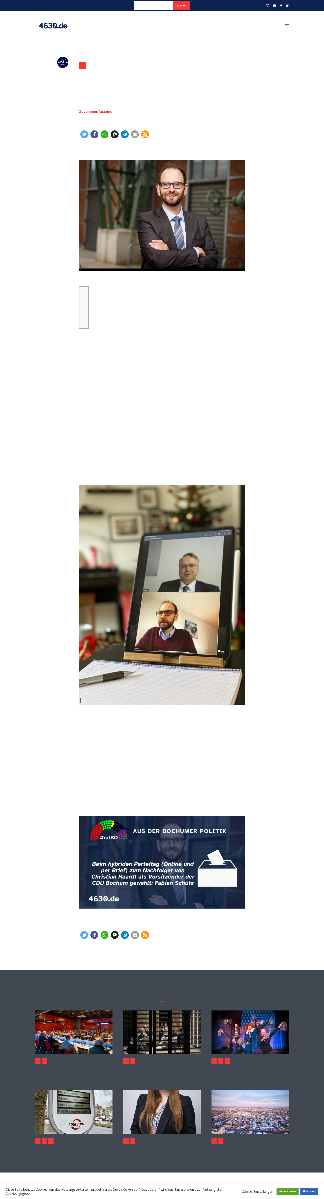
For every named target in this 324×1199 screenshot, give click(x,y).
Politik (82, 65)
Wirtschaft (51, 1141)
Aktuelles (37, 1061)
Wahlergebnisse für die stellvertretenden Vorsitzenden (84, 310)
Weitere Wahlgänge (84, 323)
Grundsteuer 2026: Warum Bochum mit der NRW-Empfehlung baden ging (250, 1150)
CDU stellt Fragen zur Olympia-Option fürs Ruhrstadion (162, 1150)
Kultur (126, 1061)
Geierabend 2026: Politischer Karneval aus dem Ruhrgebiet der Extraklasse (250, 1070)
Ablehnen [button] (309, 1191)
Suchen (181, 5)
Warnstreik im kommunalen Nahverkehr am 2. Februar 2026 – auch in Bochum (73, 1150)
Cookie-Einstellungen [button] (257, 1191)
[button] (84, 134)
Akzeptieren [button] (287, 1191)
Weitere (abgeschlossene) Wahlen (84, 316)
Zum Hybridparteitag (84, 298)
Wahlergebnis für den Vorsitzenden (84, 304)
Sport (132, 1141)
